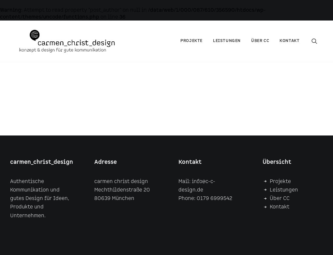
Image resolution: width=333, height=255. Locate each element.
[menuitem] (191, 46)
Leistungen (227, 45)
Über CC (280, 198)
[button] (317, 46)
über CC (260, 45)
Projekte (191, 45)
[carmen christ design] (76, 45)
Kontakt (289, 45)
